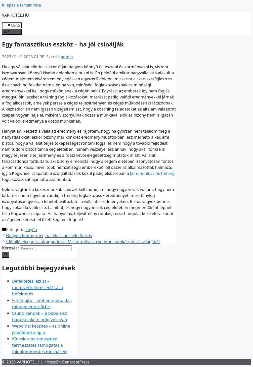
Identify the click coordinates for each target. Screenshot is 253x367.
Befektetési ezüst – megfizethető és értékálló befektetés (37, 287)
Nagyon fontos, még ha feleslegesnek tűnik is (49, 235)
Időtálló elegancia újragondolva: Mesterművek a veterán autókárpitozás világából (83, 241)
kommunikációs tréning (152, 173)
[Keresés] (5, 255)
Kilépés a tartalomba (21, 5)
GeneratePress (76, 362)
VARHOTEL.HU (15, 15)
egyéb (31, 229)
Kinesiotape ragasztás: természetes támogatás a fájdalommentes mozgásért (39, 345)
